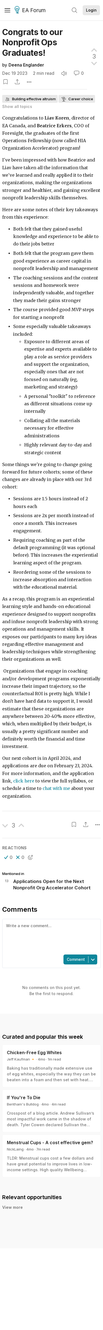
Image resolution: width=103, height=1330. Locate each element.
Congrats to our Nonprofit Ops (32, 42)
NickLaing (15, 1149)
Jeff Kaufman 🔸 (21, 1059)
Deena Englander (26, 65)
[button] (8, 857)
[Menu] (7, 10)
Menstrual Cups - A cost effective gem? (50, 1142)
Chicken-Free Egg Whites (34, 1052)
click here (23, 781)
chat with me (56, 788)
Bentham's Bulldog (23, 1104)
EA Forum (31, 10)
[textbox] (50, 936)
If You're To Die (23, 1097)
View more (12, 1207)
